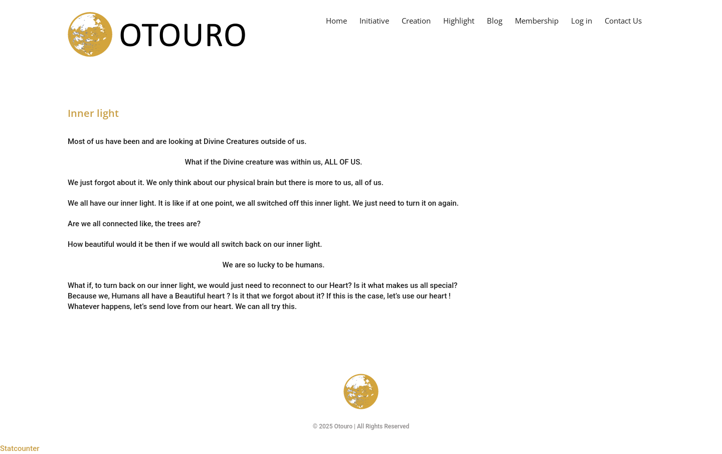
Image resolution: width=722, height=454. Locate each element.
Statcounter (20, 448)
